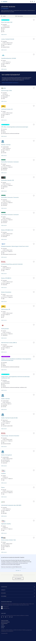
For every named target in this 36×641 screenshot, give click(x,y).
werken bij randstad (4, 620)
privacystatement (4, 623)
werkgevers (3, 589)
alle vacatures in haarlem (6, 568)
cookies (2, 624)
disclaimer (3, 626)
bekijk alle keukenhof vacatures (10, 82)
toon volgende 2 (18, 578)
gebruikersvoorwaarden (5, 621)
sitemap (2, 627)
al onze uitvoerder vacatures (20, 568)
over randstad (3, 596)
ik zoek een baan (4, 586)
